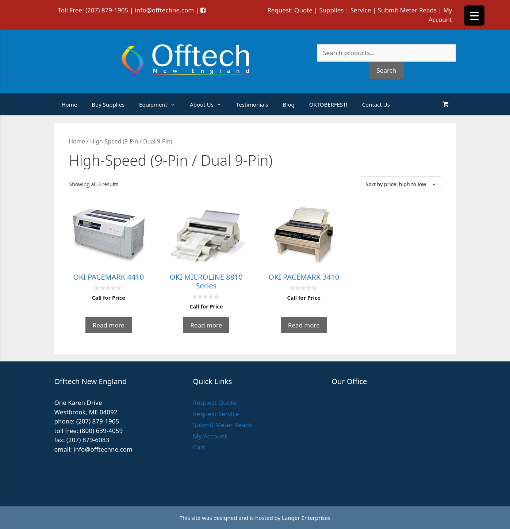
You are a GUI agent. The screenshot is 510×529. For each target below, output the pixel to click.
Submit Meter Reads (407, 10)
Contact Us (376, 104)
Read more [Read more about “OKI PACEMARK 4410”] (108, 325)
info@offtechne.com (164, 10)
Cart (199, 447)
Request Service (216, 414)
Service (360, 10)
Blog (289, 104)
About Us (209, 104)
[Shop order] (401, 184)
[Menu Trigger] (474, 15)
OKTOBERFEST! (328, 104)
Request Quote (214, 402)
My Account (210, 436)
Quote (303, 10)
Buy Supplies (108, 104)
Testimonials (252, 104)
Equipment (161, 104)
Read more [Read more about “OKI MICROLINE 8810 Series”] (206, 325)
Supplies (331, 10)
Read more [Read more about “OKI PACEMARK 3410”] (304, 325)
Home (69, 104)
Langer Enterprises (306, 517)
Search (386, 70)
